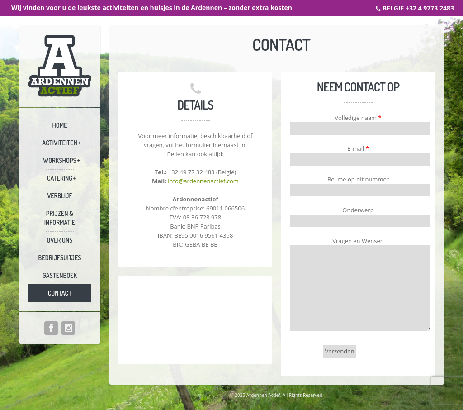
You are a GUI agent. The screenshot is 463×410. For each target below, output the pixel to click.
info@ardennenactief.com (203, 181)
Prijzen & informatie (60, 218)
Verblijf (59, 196)
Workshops (59, 160)
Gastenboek (60, 275)
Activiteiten (59, 143)
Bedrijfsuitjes (59, 258)
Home (59, 125)
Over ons (60, 240)
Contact (60, 293)
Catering (59, 178)
